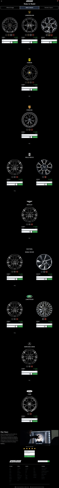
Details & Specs (49, 7)
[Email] (29, 451)
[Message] (29, 453)
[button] (1, 1)
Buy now (15, 42)
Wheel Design (10, 7)
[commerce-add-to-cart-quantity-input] (11, 42)
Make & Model (29, 7)
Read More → (3, 443)
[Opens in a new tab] (13, 468)
